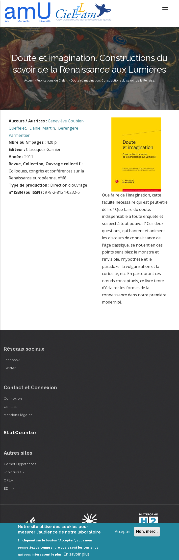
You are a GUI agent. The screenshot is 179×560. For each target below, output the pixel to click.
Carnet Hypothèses (20, 464)
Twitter (10, 368)
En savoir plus (77, 554)
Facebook (12, 360)
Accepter (123, 531)
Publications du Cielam (52, 80)
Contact (10, 407)
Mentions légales (18, 415)
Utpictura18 (14, 472)
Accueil (29, 80)
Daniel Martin (42, 128)
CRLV (8, 480)
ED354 (9, 488)
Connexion (13, 398)
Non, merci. (147, 531)
